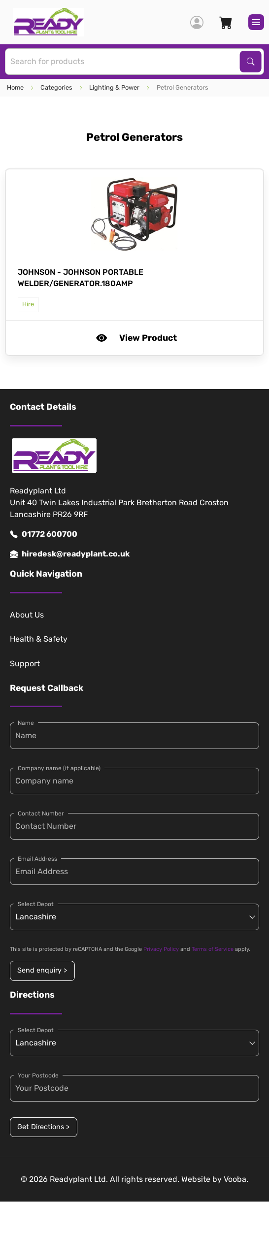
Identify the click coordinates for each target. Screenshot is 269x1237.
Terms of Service (213, 949)
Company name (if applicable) (59, 768)
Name (26, 722)
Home (15, 87)
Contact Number (41, 813)
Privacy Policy (161, 949)
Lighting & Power (114, 87)
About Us (27, 614)
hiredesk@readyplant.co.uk (70, 554)
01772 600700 (43, 534)
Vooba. (236, 1179)
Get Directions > (43, 1127)
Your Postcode (38, 1075)
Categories (56, 87)
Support (25, 663)
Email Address (37, 858)
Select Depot (36, 904)
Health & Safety (38, 639)
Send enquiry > (42, 970)
